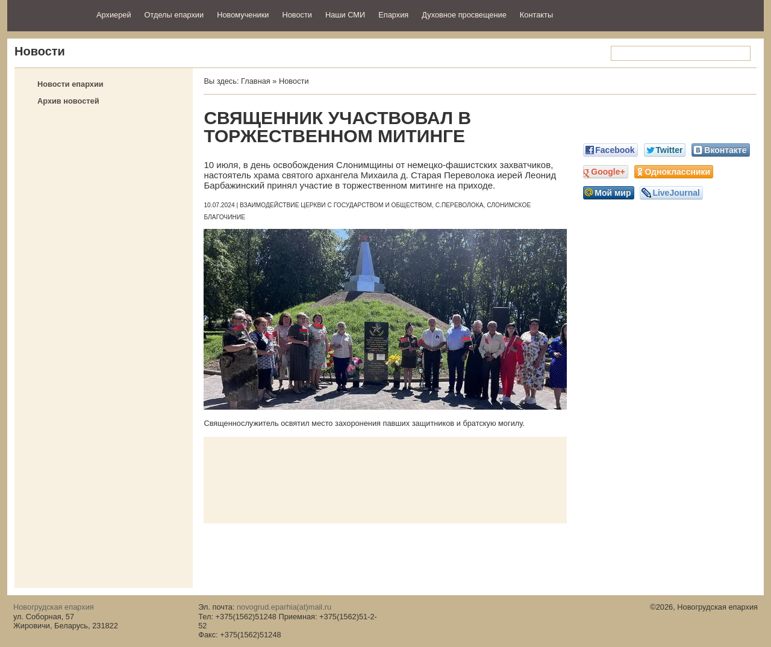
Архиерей (113, 14)
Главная (255, 81)
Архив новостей (68, 100)
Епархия (393, 14)
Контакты (536, 14)
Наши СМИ (345, 14)
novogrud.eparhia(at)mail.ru (284, 606)
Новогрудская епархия (48, 14)
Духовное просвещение (464, 14)
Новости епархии (70, 84)
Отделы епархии (174, 14)
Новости (297, 14)
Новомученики (243, 14)
